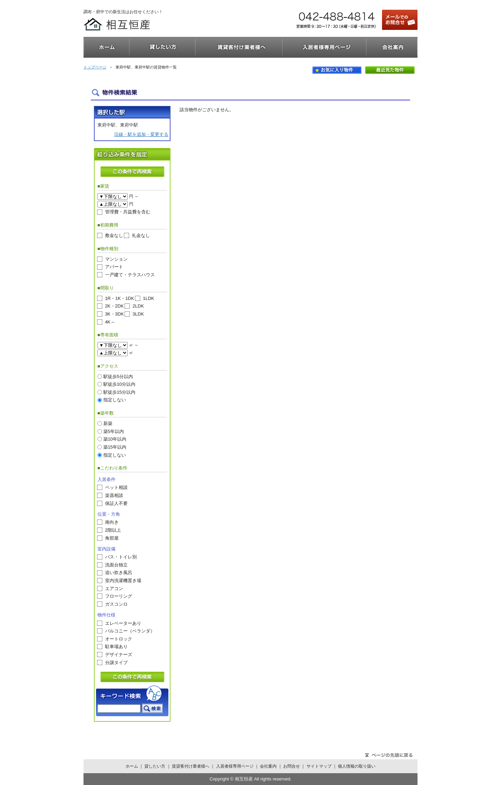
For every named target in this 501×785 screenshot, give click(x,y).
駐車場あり (116, 646)
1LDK (148, 298)
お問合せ (291, 766)
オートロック (118, 638)
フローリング (118, 596)
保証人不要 (116, 503)
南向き (112, 522)
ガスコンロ (116, 603)
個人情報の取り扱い (356, 766)
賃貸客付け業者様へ (239, 47)
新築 (107, 423)
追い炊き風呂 (118, 572)
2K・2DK (114, 306)
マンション (116, 258)
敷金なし (114, 235)
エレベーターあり (123, 622)
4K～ (110, 321)
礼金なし (141, 235)
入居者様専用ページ (324, 47)
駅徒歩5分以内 (118, 376)
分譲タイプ (116, 662)
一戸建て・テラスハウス (130, 274)
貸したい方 (162, 47)
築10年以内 (114, 439)
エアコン (114, 588)
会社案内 (392, 47)
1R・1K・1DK (119, 298)
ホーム (106, 47)
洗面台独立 (116, 564)
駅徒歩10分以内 (119, 384)
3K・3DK (114, 314)
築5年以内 (113, 431)
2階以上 (113, 529)
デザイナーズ (118, 654)
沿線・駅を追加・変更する (141, 134)
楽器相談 (114, 495)
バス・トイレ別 (121, 556)
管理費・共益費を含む (127, 211)
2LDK (138, 306)
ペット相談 (116, 487)
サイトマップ (319, 766)
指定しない (114, 399)
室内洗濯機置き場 (123, 580)
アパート (114, 266)
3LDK (138, 314)
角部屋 (112, 537)
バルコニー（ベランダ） (130, 630)
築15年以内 (114, 446)
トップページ (95, 67)
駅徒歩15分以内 (119, 391)
